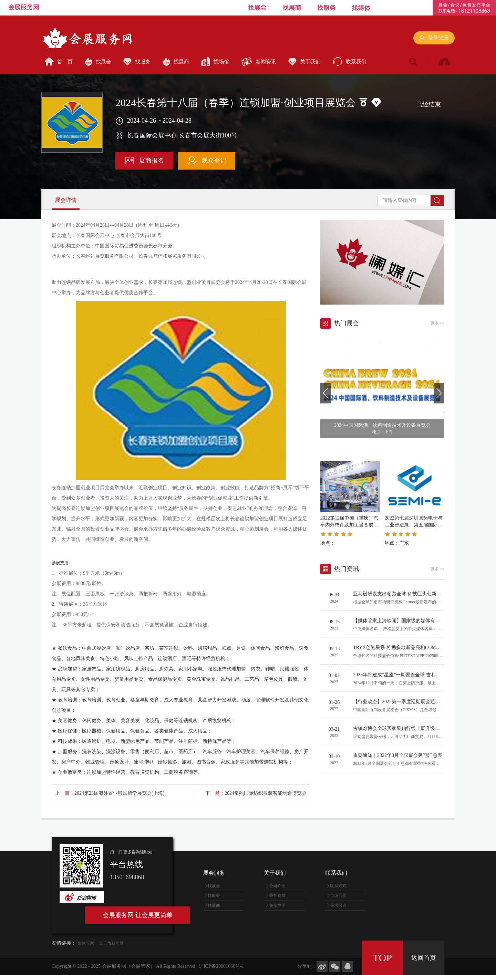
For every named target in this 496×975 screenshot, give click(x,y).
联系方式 (338, 885)
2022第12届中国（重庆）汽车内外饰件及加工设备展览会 (349, 524)
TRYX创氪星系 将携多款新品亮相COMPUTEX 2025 (407, 647)
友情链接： (64, 943)
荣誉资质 (277, 895)
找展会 (98, 62)
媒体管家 (86, 943)
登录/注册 (434, 38)
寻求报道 (338, 905)
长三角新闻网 (111, 943)
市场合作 (338, 895)
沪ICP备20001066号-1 (221, 966)
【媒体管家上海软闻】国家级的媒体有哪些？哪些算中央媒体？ (420, 620)
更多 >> (437, 323)
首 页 (59, 61)
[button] (325, 393)
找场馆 (215, 61)
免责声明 (277, 905)
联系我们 (349, 61)
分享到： (307, 966)
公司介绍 (277, 885)
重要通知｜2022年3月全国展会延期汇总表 (397, 755)
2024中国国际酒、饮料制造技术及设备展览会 (382, 425)
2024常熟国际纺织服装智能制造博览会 (266, 793)
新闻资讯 (258, 61)
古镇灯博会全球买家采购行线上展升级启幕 (399, 728)
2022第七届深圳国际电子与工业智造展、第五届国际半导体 (414, 524)
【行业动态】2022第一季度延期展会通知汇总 (401, 701)
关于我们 (304, 61)
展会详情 (66, 200)
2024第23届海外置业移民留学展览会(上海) (119, 793)
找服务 (137, 61)
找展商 (176, 62)
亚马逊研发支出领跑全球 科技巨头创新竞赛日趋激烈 (409, 593)
